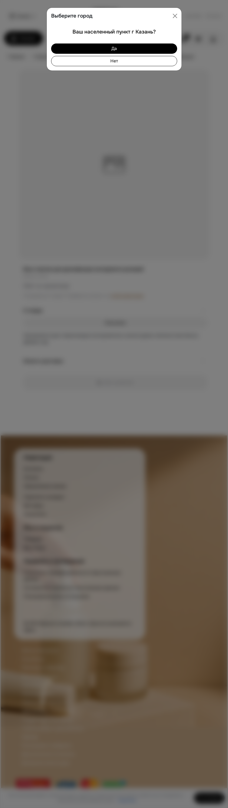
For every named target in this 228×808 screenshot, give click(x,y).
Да (114, 48)
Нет (114, 61)
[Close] (175, 16)
